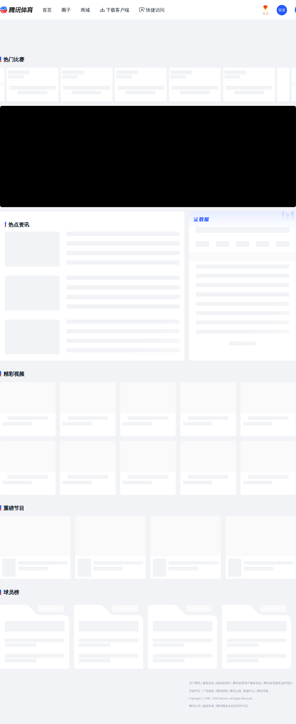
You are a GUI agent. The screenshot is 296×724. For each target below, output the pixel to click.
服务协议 (208, 683)
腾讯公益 (235, 690)
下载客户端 (114, 10)
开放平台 (195, 690)
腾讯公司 (195, 706)
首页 (47, 10)
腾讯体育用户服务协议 (247, 683)
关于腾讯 (195, 683)
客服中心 (249, 690)
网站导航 (263, 690)
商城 (85, 10)
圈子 (66, 10)
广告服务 (208, 690)
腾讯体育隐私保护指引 (278, 683)
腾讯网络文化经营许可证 (232, 706)
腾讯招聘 (222, 690)
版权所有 (208, 706)
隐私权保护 (223, 683)
